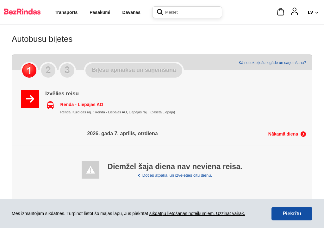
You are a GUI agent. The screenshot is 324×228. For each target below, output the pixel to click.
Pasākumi (100, 12)
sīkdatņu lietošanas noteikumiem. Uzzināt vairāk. (197, 213)
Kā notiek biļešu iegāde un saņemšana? (272, 62)
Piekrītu (292, 213)
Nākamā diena (283, 133)
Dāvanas (131, 12)
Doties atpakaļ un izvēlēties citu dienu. (177, 175)
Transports (66, 12)
